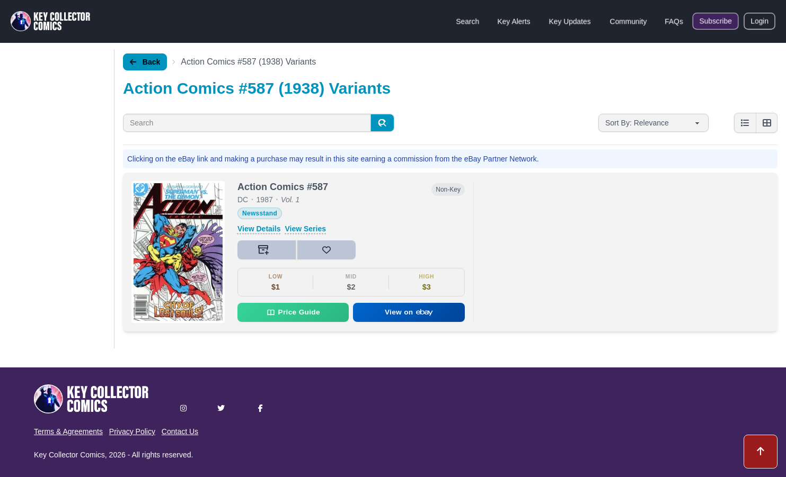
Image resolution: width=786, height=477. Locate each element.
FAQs (674, 21)
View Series (305, 228)
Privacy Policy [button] (132, 431)
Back (145, 62)
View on (409, 312)
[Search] (382, 122)
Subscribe (715, 21)
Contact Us (180, 431)
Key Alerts (514, 21)
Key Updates (570, 21)
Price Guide (293, 312)
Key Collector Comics (69, 455)
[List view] (745, 122)
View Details (258, 228)
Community (628, 21)
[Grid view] (766, 122)
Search (467, 21)
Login (759, 21)
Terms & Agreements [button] (68, 431)
